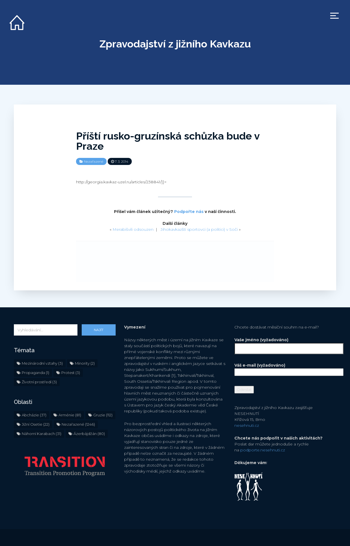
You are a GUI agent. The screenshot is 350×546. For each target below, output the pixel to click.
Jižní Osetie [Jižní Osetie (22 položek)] (35, 424)
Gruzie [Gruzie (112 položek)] (103, 415)
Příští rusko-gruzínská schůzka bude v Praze (168, 141)
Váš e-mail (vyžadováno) (285, 369)
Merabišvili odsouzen (133, 229)
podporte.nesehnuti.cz (262, 450)
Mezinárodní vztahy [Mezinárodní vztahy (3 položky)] (42, 363)
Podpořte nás (189, 211)
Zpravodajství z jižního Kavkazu (175, 44)
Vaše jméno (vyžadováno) (285, 344)
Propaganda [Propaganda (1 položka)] (35, 372)
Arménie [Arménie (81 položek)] (70, 415)
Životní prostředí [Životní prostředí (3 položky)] (39, 382)
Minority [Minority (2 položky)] (85, 363)
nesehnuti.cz (246, 425)
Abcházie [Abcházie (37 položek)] (34, 415)
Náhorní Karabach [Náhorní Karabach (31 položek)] (41, 433)
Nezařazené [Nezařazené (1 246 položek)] (78, 424)
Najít (98, 330)
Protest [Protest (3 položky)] (70, 372)
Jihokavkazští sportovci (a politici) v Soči (199, 229)
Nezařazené (93, 161)
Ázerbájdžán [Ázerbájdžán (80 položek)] (89, 433)
